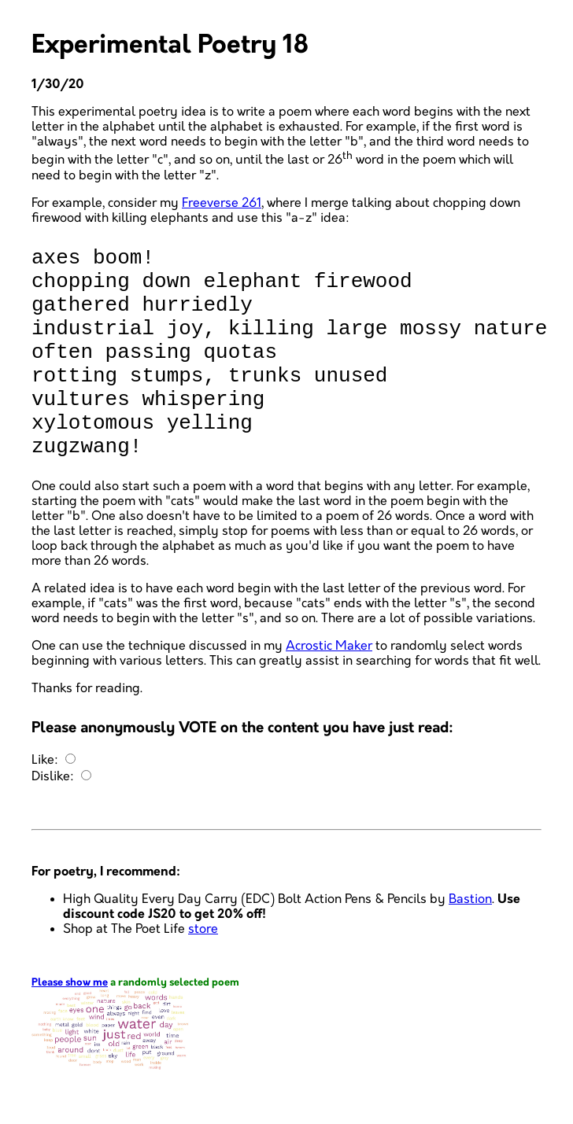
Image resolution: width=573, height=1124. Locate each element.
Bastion (470, 941)
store (203, 971)
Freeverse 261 (221, 203)
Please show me (69, 1025)
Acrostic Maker (329, 688)
